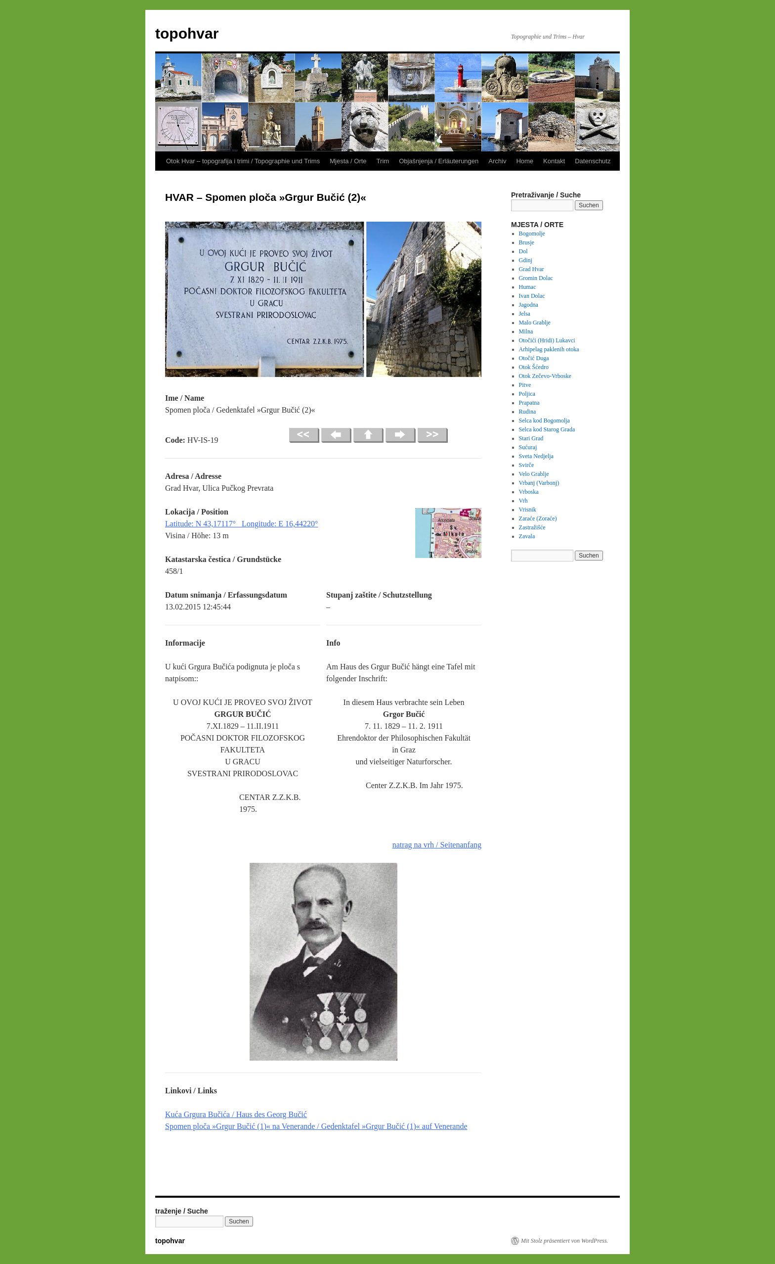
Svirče (526, 465)
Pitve (525, 384)
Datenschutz (592, 161)
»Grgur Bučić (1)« (241, 1126)
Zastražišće (532, 527)
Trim (383, 161)
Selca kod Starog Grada (547, 429)
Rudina (527, 411)
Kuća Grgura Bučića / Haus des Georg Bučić (236, 1114)
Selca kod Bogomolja (544, 420)
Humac (527, 286)
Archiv (497, 161)
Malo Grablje (535, 322)
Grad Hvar (531, 269)
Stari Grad (531, 438)
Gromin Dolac (536, 278)
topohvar (186, 33)
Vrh (523, 500)
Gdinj (525, 260)
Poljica (527, 393)
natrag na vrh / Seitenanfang (436, 845)
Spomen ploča (188, 1126)
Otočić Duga (534, 358)
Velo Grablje (534, 473)
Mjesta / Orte (348, 161)
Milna (526, 331)
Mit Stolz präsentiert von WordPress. (564, 1240)
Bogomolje (532, 233)
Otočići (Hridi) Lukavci (547, 340)
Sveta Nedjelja (536, 456)
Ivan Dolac (532, 295)
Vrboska (529, 491)
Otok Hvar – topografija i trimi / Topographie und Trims (243, 161)
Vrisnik (527, 509)
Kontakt (554, 161)
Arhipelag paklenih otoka (549, 349)
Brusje (526, 242)
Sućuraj (528, 447)
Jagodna (528, 304)
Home (524, 161)
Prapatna (529, 402)
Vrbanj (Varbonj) (539, 482)
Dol (523, 251)
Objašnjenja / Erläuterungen (438, 161)
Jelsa (524, 313)
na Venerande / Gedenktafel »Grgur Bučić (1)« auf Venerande (369, 1126)
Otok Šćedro (534, 367)
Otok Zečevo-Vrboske (545, 376)
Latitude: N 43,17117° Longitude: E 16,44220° (241, 523)
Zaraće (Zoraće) (538, 518)
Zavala (527, 536)
